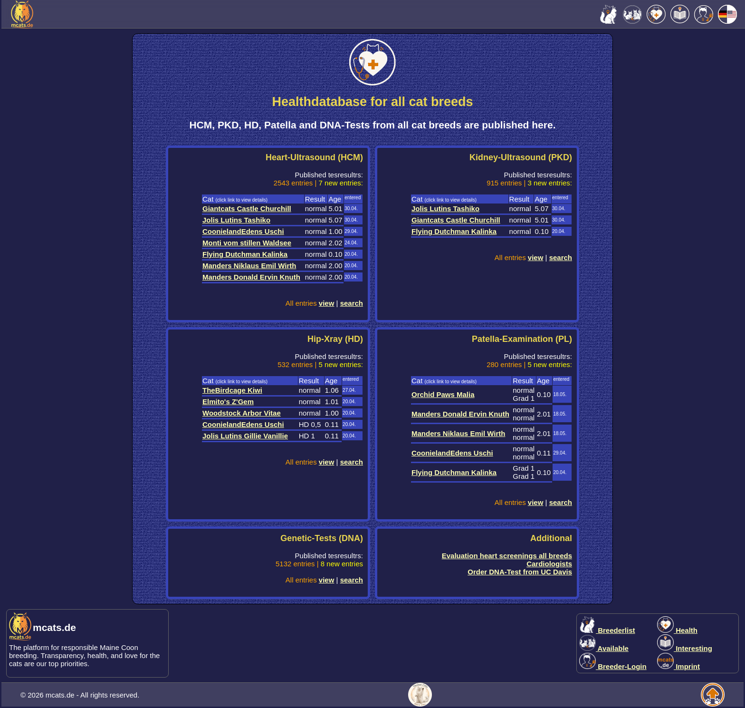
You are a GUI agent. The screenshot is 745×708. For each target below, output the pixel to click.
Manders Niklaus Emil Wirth (249, 266)
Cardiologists (549, 564)
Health (677, 630)
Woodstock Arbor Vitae (241, 413)
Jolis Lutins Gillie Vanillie (245, 436)
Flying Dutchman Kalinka (244, 254)
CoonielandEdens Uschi (243, 231)
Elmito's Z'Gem (228, 402)
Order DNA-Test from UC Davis (520, 572)
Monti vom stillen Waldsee (246, 243)
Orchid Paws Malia (443, 394)
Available (604, 648)
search (351, 303)
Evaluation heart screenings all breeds (507, 556)
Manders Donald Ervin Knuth (251, 277)
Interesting (684, 648)
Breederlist (607, 630)
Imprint (678, 666)
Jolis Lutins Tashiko (236, 220)
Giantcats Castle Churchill (246, 208)
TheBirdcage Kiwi (232, 390)
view (326, 303)
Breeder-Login (613, 666)
